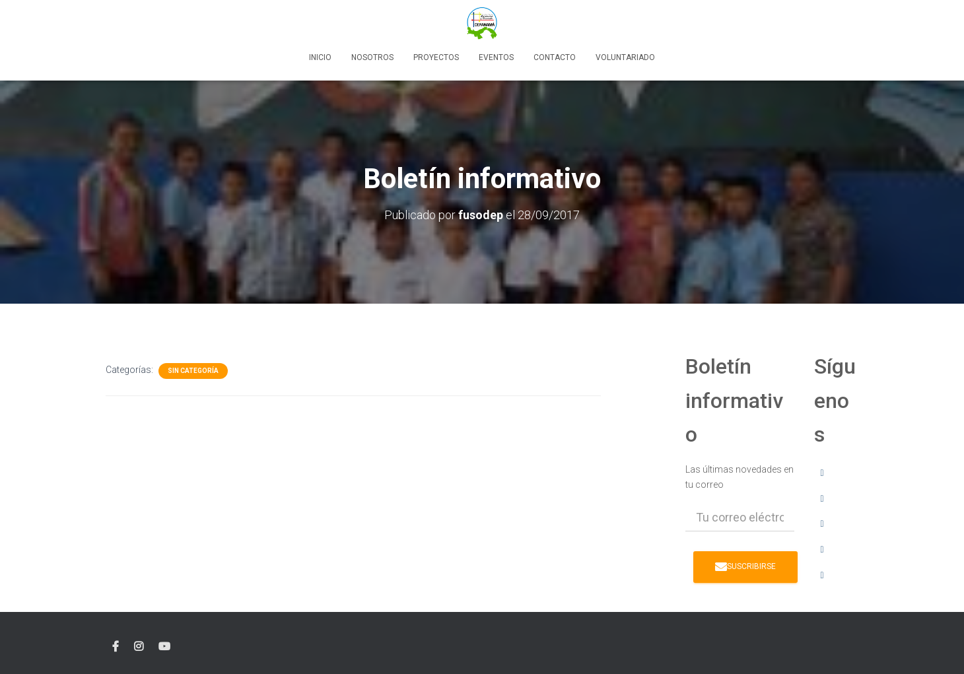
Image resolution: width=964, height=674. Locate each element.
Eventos (496, 57)
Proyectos (436, 57)
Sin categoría (193, 370)
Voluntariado (625, 57)
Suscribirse (745, 566)
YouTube (164, 647)
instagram (138, 647)
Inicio (320, 57)
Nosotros (372, 57)
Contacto (555, 57)
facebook (115, 647)
